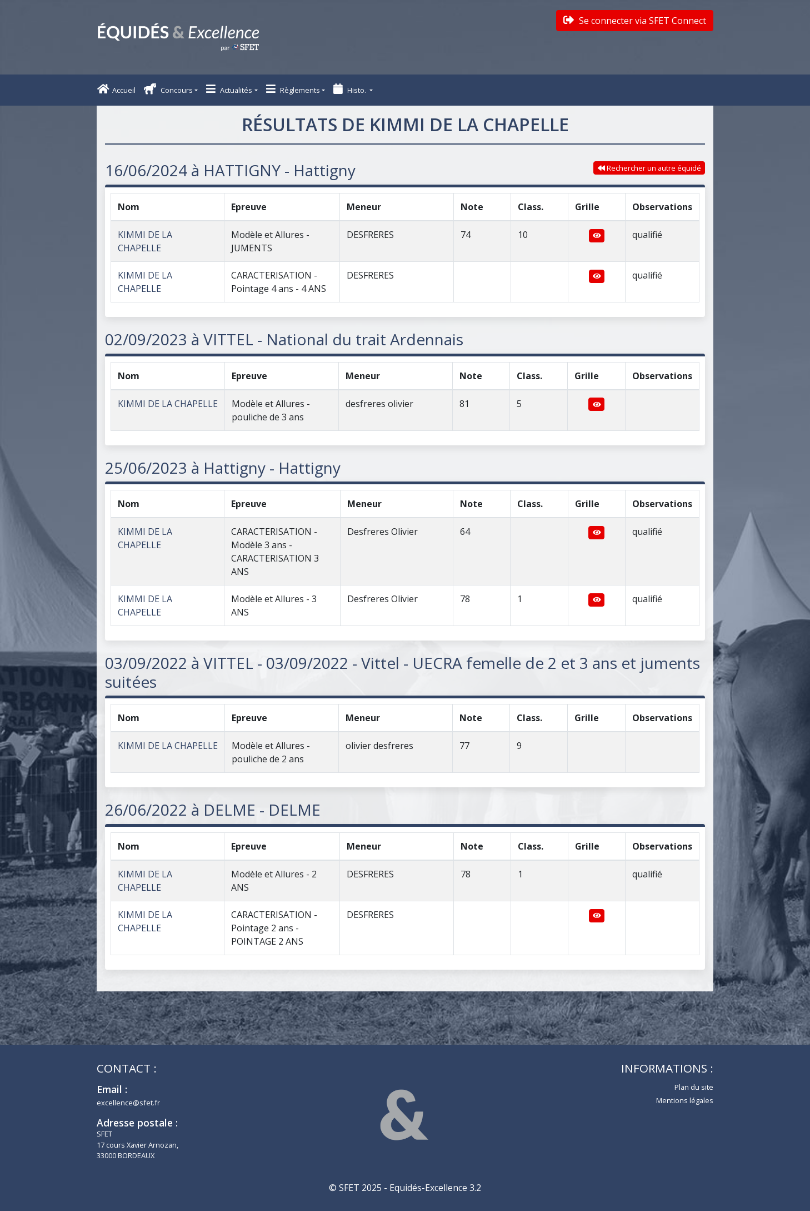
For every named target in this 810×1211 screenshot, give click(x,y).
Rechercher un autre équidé (649, 168)
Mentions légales (684, 1100)
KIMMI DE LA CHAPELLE (168, 404)
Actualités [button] (229, 89)
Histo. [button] (350, 89)
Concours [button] (168, 89)
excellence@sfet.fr (128, 1103)
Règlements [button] (293, 89)
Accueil (116, 89)
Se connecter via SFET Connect (634, 20)
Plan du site (693, 1087)
